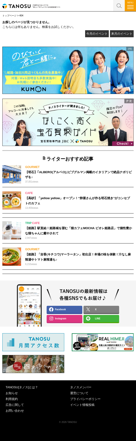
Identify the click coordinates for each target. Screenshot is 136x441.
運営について (79, 393)
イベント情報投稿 (82, 405)
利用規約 (12, 399)
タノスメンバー (80, 387)
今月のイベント (97, 33)
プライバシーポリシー (85, 399)
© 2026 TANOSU (68, 422)
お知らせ (12, 393)
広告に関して (15, 405)
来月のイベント (121, 33)
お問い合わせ (15, 410)
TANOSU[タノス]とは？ (22, 387)
